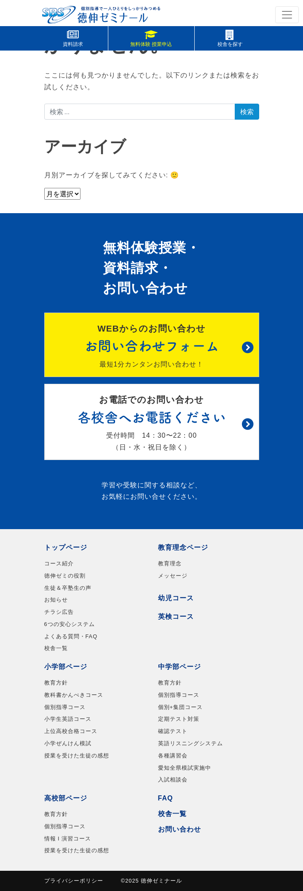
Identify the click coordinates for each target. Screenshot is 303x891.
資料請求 (73, 38)
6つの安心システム (69, 624)
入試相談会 (173, 779)
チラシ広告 (59, 612)
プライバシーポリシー (73, 881)
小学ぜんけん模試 (67, 743)
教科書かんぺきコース (73, 695)
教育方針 (56, 683)
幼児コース (176, 598)
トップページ (65, 547)
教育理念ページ (183, 547)
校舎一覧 (56, 648)
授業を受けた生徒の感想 (76, 755)
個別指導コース (65, 707)
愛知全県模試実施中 (184, 768)
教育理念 (170, 563)
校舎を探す (230, 38)
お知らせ (56, 600)
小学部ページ (65, 666)
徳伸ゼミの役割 (65, 576)
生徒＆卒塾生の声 (67, 588)
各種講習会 (173, 755)
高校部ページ (65, 798)
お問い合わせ (179, 829)
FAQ (165, 798)
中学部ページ (179, 666)
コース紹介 (59, 563)
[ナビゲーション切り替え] (287, 14)
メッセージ (173, 576)
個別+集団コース (180, 707)
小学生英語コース (67, 719)
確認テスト (173, 731)
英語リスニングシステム (190, 743)
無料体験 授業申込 (151, 38)
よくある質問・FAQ (71, 636)
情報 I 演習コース (67, 838)
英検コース (176, 616)
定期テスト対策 (178, 719)
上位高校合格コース (70, 731)
